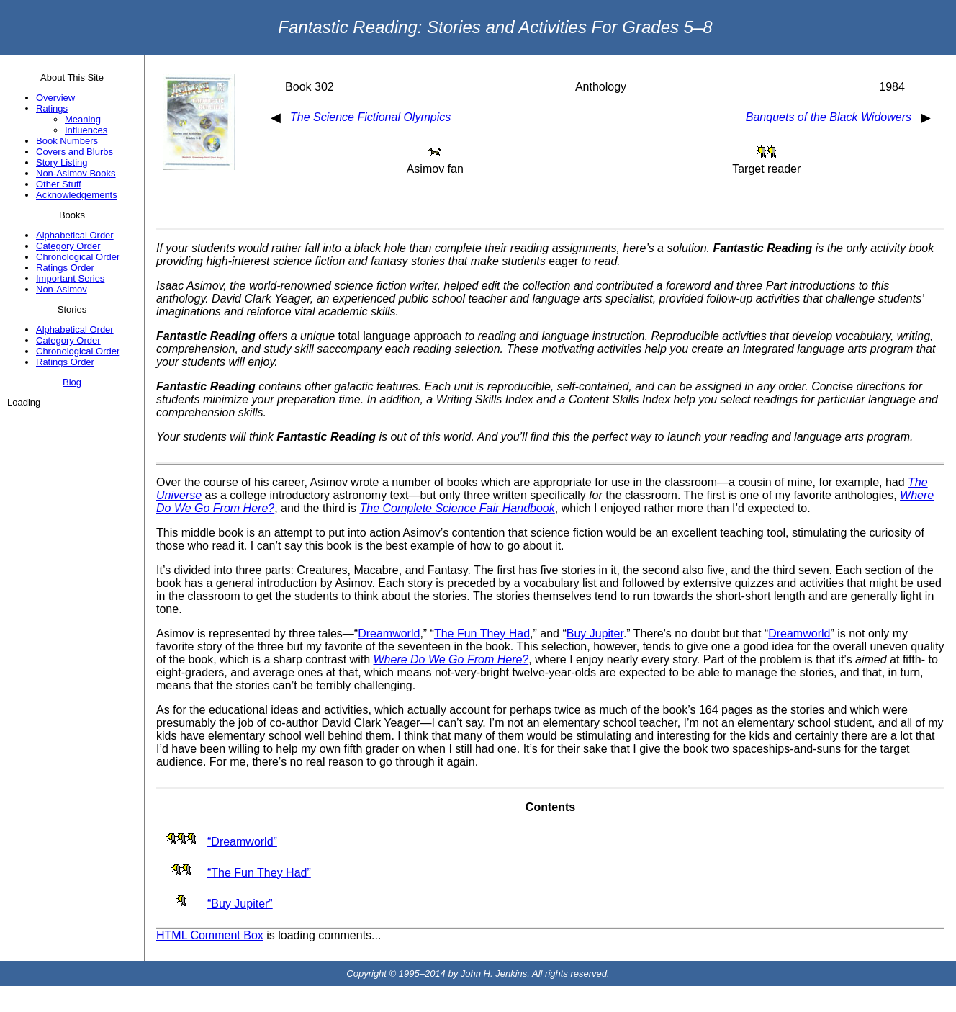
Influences (86, 130)
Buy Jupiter (595, 633)
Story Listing (62, 162)
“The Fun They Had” (259, 873)
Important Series (70, 278)
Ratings (52, 108)
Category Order (68, 246)
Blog (72, 382)
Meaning (83, 119)
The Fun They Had (482, 633)
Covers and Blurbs (74, 151)
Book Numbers (67, 140)
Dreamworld (389, 633)
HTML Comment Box (209, 935)
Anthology (600, 87)
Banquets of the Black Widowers (828, 117)
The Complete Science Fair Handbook (457, 508)
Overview (55, 97)
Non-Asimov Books (76, 173)
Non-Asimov (61, 289)
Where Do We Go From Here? (450, 659)
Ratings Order (65, 267)
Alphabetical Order (75, 235)
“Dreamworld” (242, 842)
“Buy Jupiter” (240, 903)
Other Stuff (58, 184)
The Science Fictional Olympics (370, 117)
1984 (892, 87)
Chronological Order (78, 256)
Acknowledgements (76, 194)
